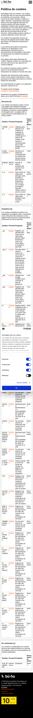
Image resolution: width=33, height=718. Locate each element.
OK (16, 388)
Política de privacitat (7, 689)
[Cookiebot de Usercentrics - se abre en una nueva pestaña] (23, 329)
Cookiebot (24, 96)
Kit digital (4, 687)
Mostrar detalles (22, 382)
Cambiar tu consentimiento (10, 91)
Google (11, 172)
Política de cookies (7, 693)
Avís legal (4, 691)
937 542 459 (17, 685)
